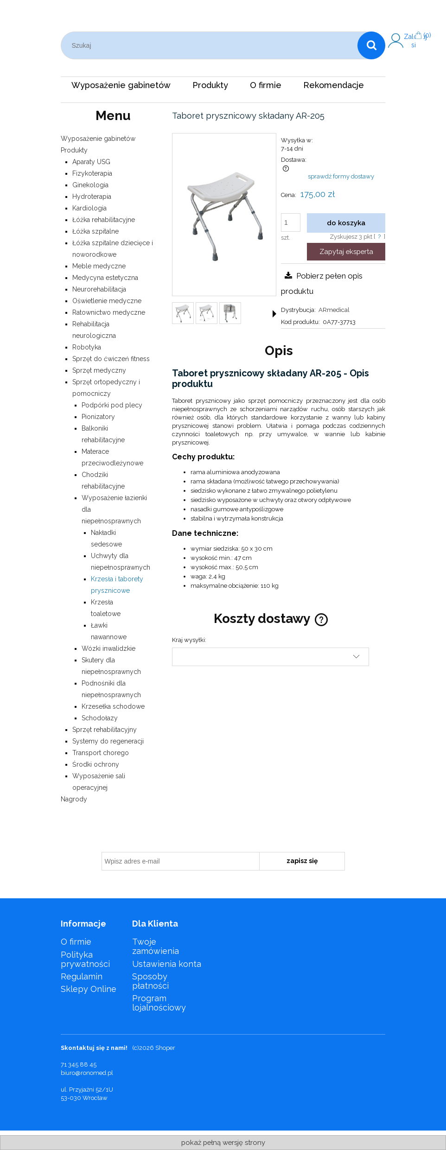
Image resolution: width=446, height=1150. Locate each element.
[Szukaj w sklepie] (211, 45)
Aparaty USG (91, 161)
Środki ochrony (95, 764)
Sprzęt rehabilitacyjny (104, 729)
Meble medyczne (99, 266)
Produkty (74, 150)
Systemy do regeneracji (108, 741)
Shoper (165, 1047)
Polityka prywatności (85, 959)
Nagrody (74, 799)
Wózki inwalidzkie (108, 648)
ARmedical (334, 309)
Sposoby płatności (150, 981)
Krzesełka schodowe (113, 706)
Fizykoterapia (92, 173)
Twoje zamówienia (155, 946)
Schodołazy (100, 718)
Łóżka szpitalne (95, 231)
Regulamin (81, 976)
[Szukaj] (371, 45)
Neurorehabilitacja (99, 289)
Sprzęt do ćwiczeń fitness (111, 358)
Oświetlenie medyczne (106, 301)
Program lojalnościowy (159, 1002)
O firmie (76, 942)
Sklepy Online (88, 989)
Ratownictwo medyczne (108, 312)
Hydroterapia (91, 196)
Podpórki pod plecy (112, 405)
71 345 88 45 (78, 1064)
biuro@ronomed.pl (87, 1072)
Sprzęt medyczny (99, 370)
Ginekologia (90, 185)
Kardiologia (89, 208)
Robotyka (86, 347)
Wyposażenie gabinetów (98, 138)
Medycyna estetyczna (105, 277)
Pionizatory (98, 416)
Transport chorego (100, 752)
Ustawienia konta (166, 964)
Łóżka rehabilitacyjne (103, 219)
